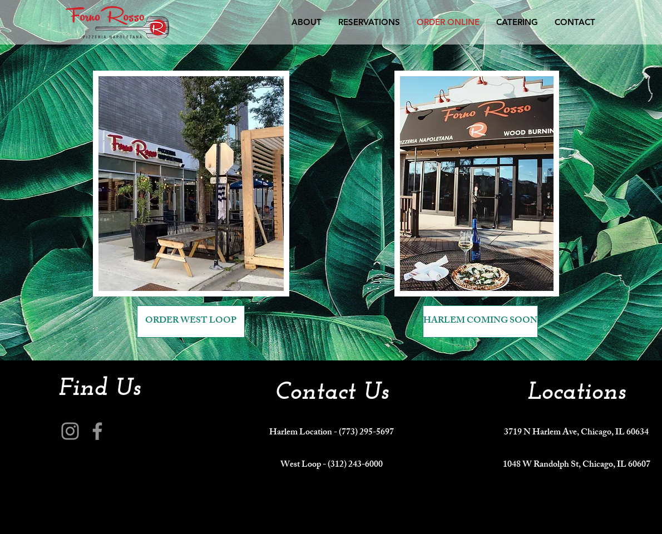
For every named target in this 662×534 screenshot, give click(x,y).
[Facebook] (97, 431)
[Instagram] (70, 431)
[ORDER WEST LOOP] (191, 321)
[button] (575, 22)
